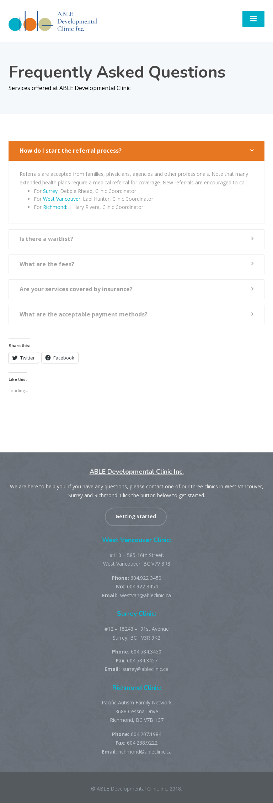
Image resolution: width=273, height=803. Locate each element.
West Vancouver (61, 198)
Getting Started (136, 516)
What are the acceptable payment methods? (84, 314)
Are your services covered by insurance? (76, 289)
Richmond (54, 207)
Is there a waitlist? (46, 239)
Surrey (50, 191)
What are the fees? (47, 264)
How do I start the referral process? (71, 150)
